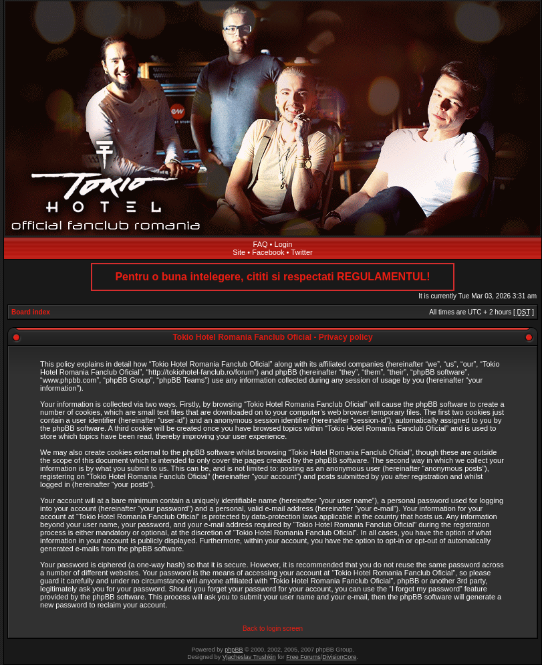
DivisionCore (339, 657)
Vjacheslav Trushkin (249, 657)
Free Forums (303, 657)
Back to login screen (273, 628)
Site (239, 252)
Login (284, 244)
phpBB (234, 649)
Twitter (301, 252)
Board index (30, 312)
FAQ (260, 244)
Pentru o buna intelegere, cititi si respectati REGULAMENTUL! (272, 276)
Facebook (268, 252)
